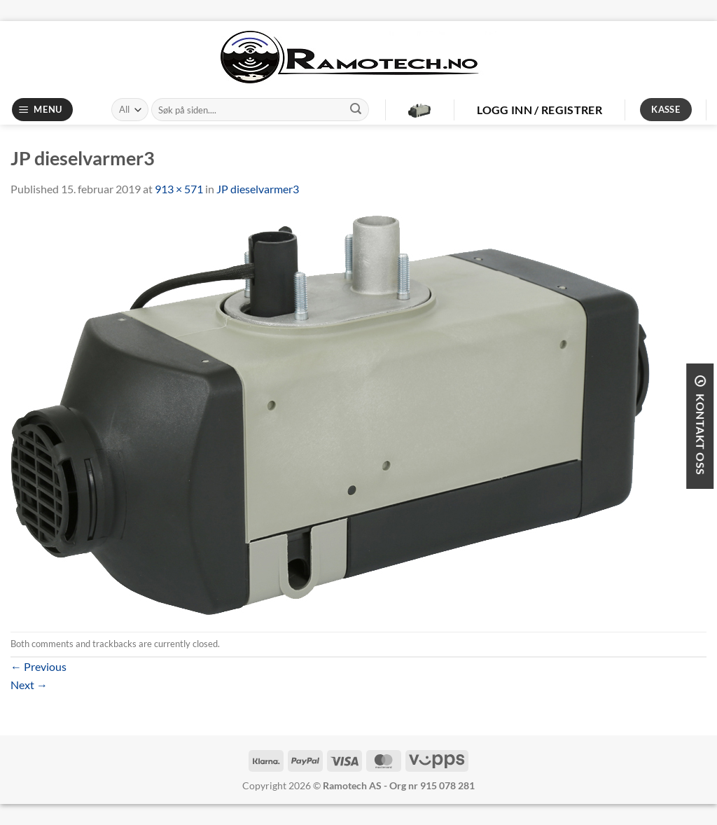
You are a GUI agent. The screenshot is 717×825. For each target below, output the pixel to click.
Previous (39, 666)
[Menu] (43, 109)
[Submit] (356, 110)
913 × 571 (179, 188)
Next (29, 684)
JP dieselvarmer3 (257, 188)
